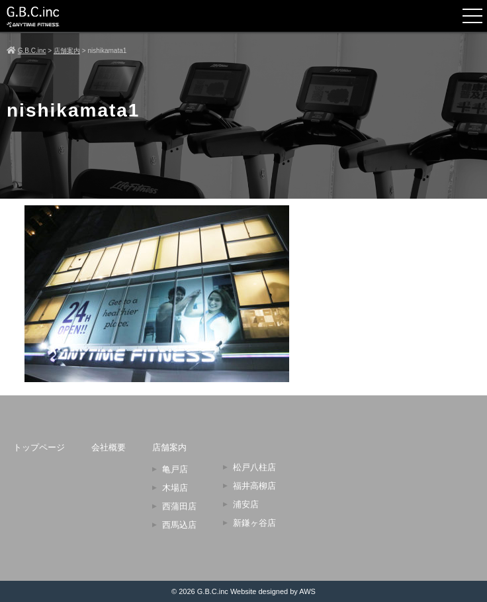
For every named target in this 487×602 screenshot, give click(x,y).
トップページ (39, 447)
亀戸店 (175, 469)
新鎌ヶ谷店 (254, 523)
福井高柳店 (254, 486)
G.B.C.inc (212, 591)
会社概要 (108, 447)
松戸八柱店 (254, 467)
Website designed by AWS (273, 591)
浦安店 (246, 504)
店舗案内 (169, 447)
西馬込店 (179, 525)
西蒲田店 (179, 506)
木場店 (175, 488)
